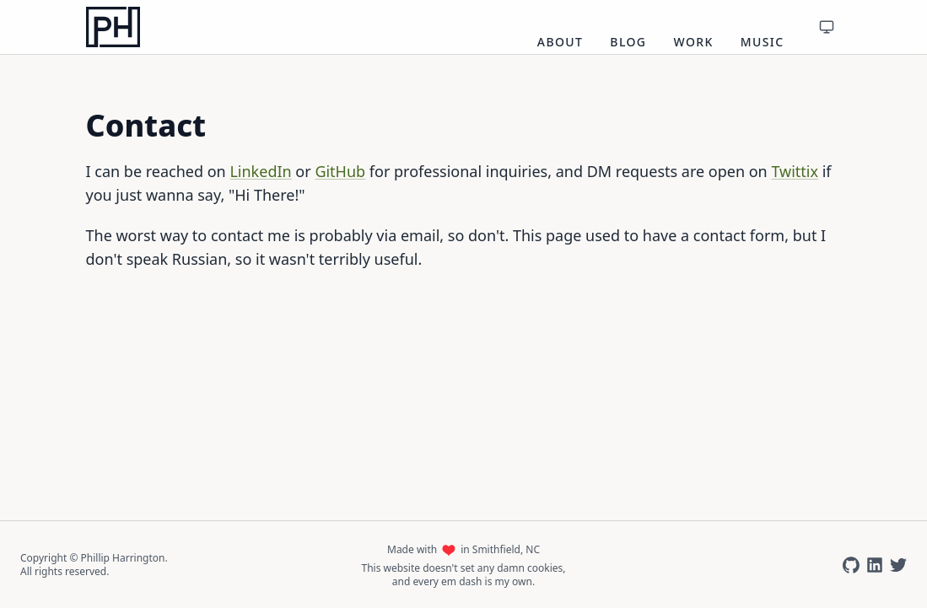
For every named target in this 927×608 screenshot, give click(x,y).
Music (762, 42)
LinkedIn (260, 171)
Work (693, 42)
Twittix (794, 171)
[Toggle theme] (826, 27)
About (560, 42)
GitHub (340, 171)
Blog (628, 42)
